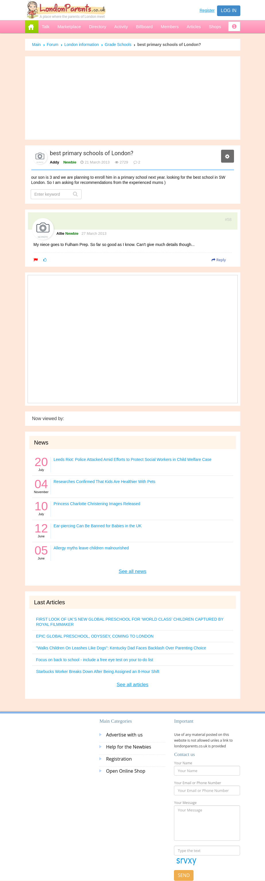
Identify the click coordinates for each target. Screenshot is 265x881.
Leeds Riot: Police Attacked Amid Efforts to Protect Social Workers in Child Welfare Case (133, 459)
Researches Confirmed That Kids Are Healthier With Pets (105, 481)
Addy (54, 162)
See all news (132, 571)
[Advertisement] (132, 98)
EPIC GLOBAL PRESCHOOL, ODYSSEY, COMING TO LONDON (95, 636)
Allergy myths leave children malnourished (91, 548)
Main (36, 44)
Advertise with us (124, 735)
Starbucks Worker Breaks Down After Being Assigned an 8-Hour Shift (97, 671)
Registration (119, 759)
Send (183, 875)
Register (207, 10)
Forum (52, 44)
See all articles (132, 684)
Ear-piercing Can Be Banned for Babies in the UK (98, 526)
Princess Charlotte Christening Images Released (97, 503)
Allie (60, 233)
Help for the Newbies (128, 747)
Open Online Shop (125, 771)
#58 (228, 219)
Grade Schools (118, 44)
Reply (219, 259)
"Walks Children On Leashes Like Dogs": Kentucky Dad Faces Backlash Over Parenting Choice (121, 648)
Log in (228, 10)
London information (81, 44)
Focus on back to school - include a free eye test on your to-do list (94, 659)
